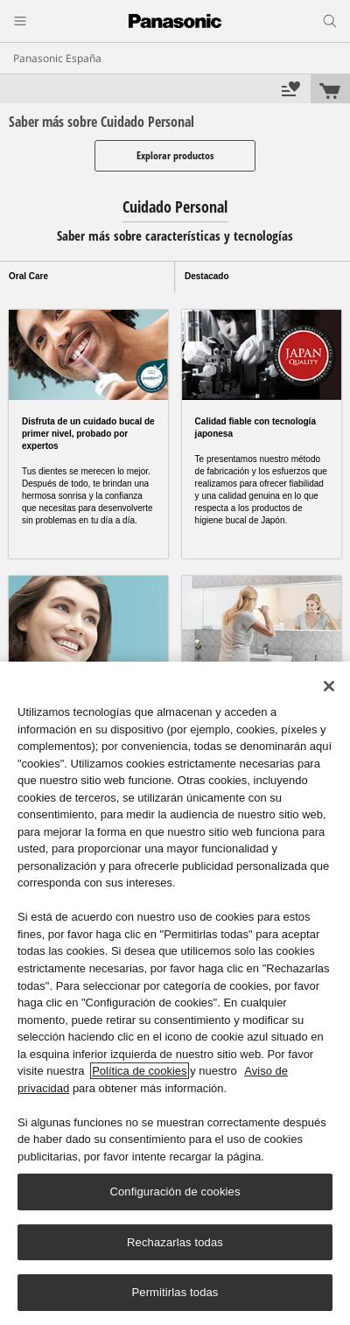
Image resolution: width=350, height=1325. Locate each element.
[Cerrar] (329, 686)
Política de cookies (139, 1070)
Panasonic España (57, 58)
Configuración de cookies (174, 1191)
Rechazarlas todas (175, 1242)
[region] (175, 993)
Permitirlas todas (174, 1292)
